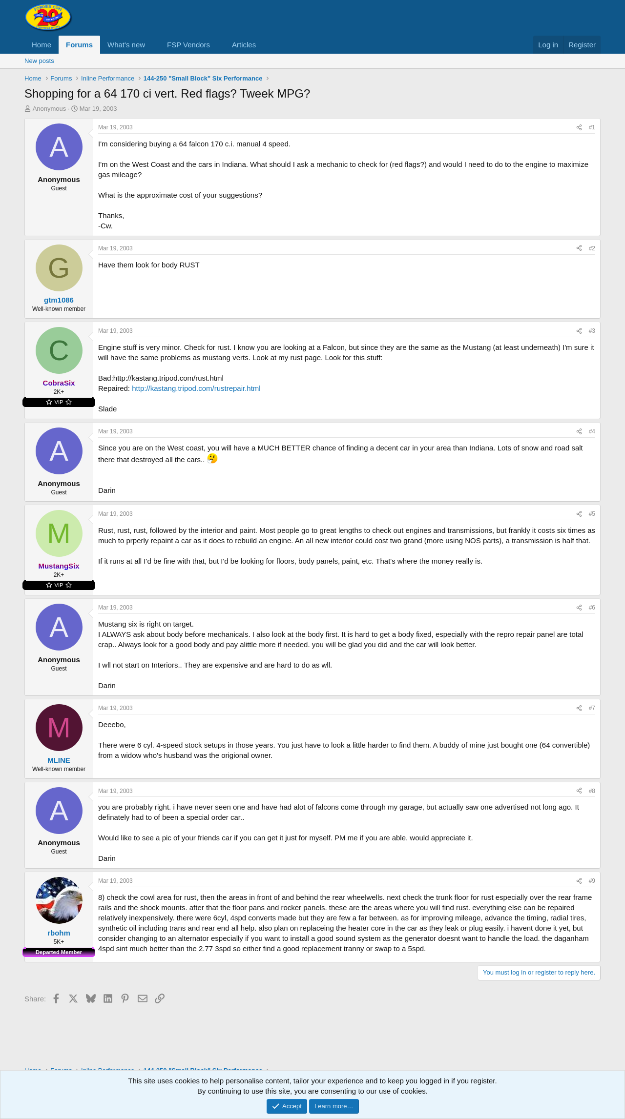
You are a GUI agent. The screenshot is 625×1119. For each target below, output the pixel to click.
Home (41, 45)
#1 (592, 127)
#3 (592, 330)
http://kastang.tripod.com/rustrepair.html (196, 388)
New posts (39, 60)
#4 (592, 431)
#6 (592, 607)
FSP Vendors (188, 45)
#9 (592, 880)
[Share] (579, 127)
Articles (244, 45)
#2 (592, 248)
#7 (592, 708)
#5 (592, 513)
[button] (153, 45)
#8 (592, 791)
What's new (126, 45)
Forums (79, 45)
